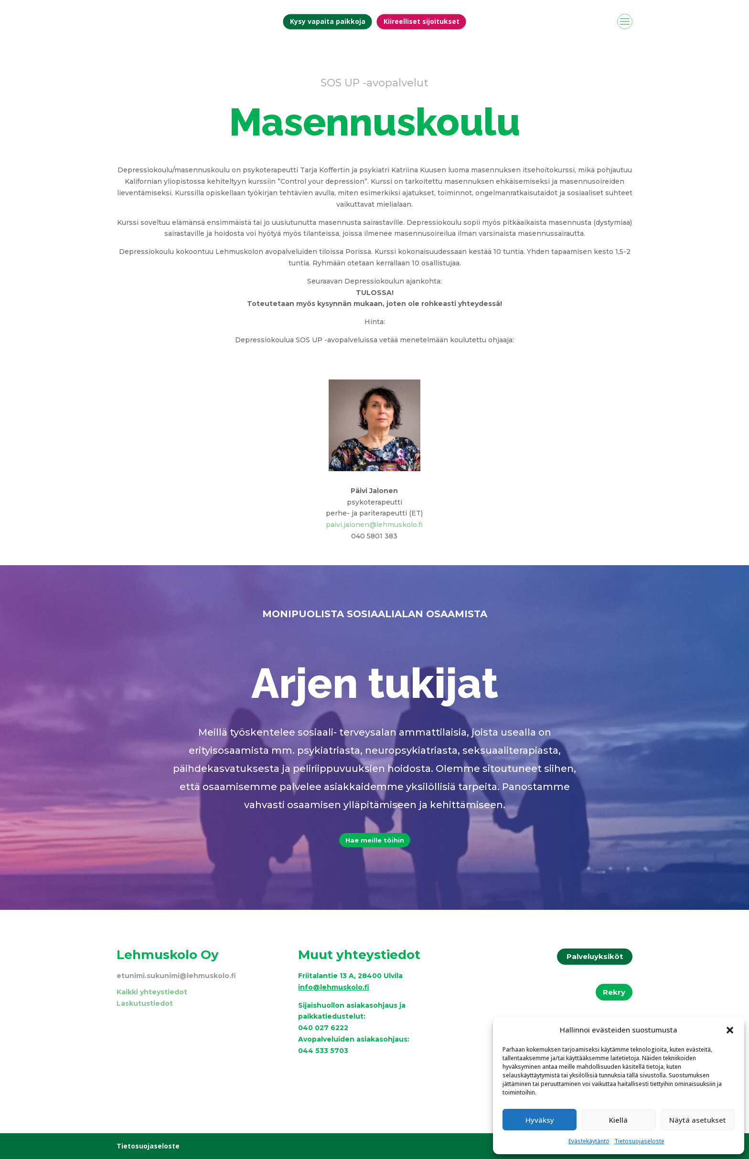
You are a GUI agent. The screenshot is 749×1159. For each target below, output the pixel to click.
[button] (730, 1030)
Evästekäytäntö (589, 1141)
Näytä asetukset (697, 1120)
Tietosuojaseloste (639, 1141)
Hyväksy (539, 1120)
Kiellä (618, 1120)
